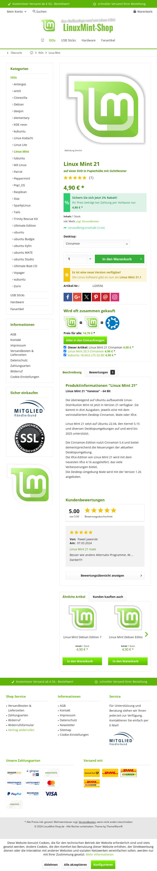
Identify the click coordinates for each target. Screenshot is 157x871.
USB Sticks (17, 295)
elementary (21, 118)
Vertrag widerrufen (21, 730)
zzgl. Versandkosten (87, 221)
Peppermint (21, 178)
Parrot (17, 172)
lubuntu (19, 158)
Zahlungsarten (20, 366)
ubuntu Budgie (24, 239)
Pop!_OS (19, 185)
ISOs (13, 77)
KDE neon (20, 124)
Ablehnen (51, 865)
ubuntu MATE (23, 252)
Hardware (17, 302)
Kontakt (15, 340)
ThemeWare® (115, 826)
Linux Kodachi (23, 138)
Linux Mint (21, 151)
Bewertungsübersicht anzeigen (111, 574)
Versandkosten (87, 822)
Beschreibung (72, 372)
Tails (16, 212)
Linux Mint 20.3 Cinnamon (86, 351)
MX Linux (19, 165)
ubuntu (18, 232)
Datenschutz (19, 360)
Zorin (17, 286)
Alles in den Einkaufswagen (85, 340)
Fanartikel (17, 309)
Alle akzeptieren (75, 865)
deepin (18, 111)
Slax (16, 199)
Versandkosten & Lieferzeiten (22, 353)
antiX (17, 91)
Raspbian (20, 192)
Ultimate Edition (24, 225)
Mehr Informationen (100, 854)
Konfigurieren (103, 865)
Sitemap (65, 730)
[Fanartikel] (108, 40)
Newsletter (67, 725)
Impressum (18, 345)
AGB (13, 334)
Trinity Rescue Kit (25, 219)
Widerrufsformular (21, 725)
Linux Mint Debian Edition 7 (82, 637)
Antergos (19, 84)
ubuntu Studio (23, 259)
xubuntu (19, 279)
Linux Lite (20, 145)
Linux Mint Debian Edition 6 (128, 637)
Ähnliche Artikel (74, 597)
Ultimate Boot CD (25, 266)
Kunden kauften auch (108, 597)
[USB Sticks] (68, 40)
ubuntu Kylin (22, 246)
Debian (18, 104)
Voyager (19, 273)
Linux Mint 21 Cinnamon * (101, 347)
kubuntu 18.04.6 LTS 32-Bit (86, 355)
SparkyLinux (21, 205)
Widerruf (16, 371)
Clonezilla (20, 98)
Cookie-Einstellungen (24, 377)
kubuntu (19, 131)
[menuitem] (143, 12)
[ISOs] (52, 40)
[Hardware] (88, 40)
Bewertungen (102, 372)
